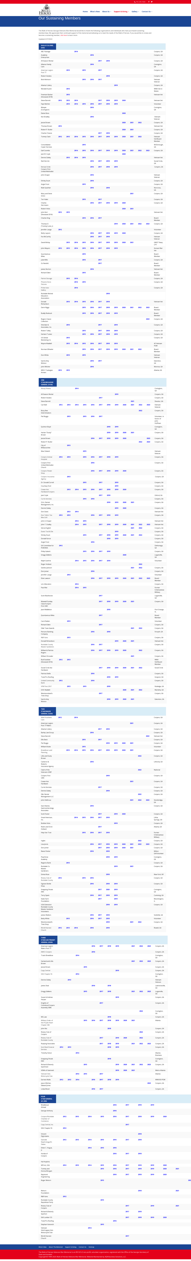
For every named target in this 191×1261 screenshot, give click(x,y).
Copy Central (45, 970)
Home (85, 12)
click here (63, 35)
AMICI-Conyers (46, 952)
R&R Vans (44, 637)
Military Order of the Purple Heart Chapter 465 (47, 1022)
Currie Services (46, 499)
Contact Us (146, 12)
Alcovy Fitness (46, 388)
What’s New (95, 12)
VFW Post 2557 (46, 686)
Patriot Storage (46, 278)
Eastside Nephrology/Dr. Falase (46, 1142)
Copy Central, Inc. (47, 1125)
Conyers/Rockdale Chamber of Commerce (47, 1118)
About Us (105, 12)
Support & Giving (120, 12)
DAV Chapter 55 (46, 974)
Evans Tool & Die (47, 531)
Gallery (134, 12)
